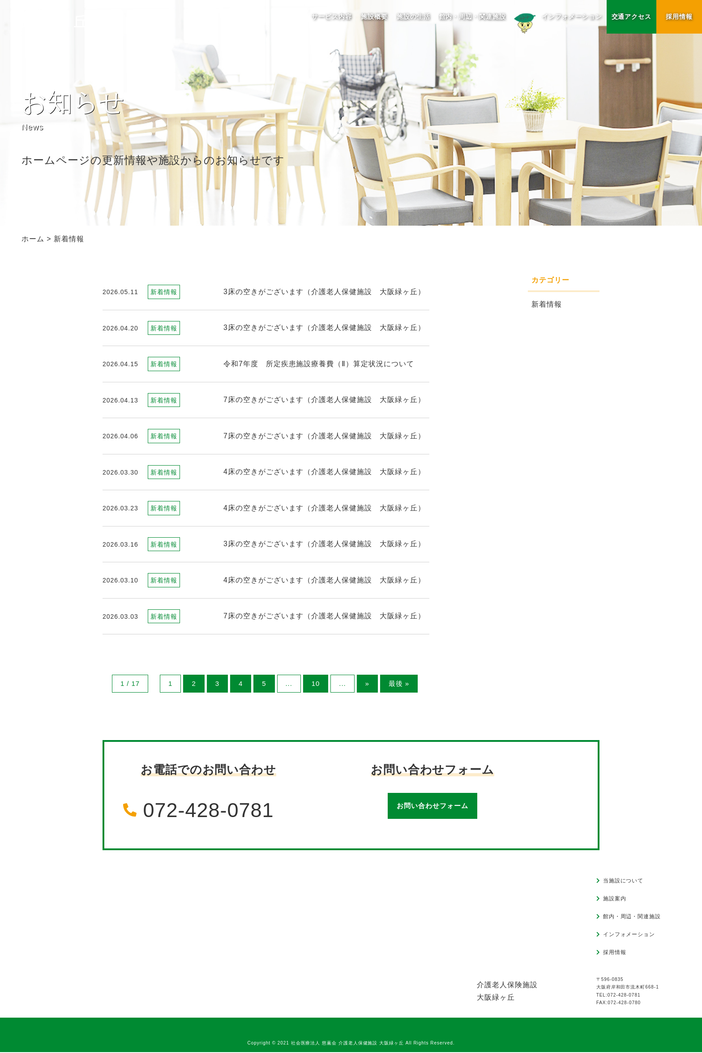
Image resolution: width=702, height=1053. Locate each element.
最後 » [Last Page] (400, 684)
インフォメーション (556, 20)
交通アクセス (631, 16)
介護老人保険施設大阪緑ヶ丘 (507, 991)
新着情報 (546, 304)
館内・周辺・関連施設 (472, 16)
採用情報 (679, 16)
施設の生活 (413, 16)
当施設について (623, 881)
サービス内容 (332, 16)
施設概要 (373, 16)
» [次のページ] (367, 684)
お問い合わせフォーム (432, 806)
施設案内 (614, 899)
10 (314, 684)
